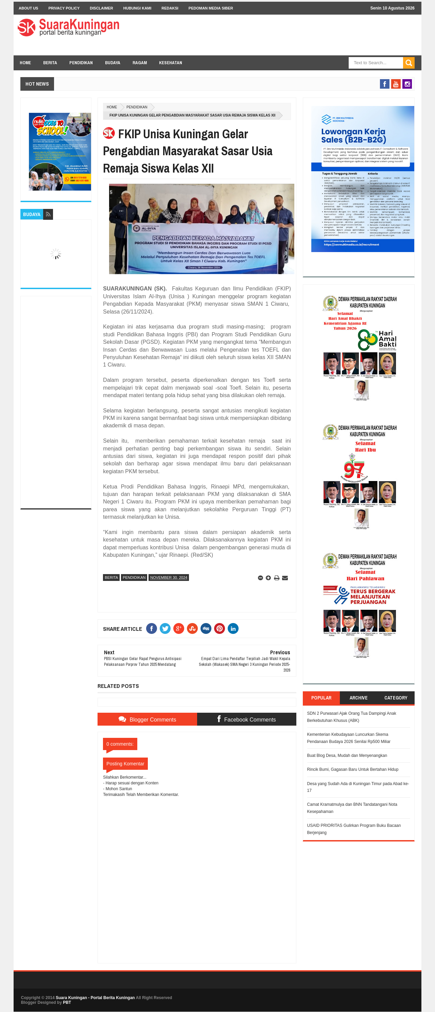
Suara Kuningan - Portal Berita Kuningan (95, 997)
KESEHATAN (170, 63)
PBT (67, 1002)
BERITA (50, 63)
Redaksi (169, 8)
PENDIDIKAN (81, 63)
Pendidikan (136, 107)
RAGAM (140, 63)
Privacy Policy (64, 8)
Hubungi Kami (137, 8)
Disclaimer (101, 8)
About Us (28, 8)
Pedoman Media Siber (211, 8)
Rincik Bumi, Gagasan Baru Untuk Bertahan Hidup (353, 769)
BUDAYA (112, 63)
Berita (111, 577)
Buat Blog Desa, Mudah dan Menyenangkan (347, 755)
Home (25, 63)
